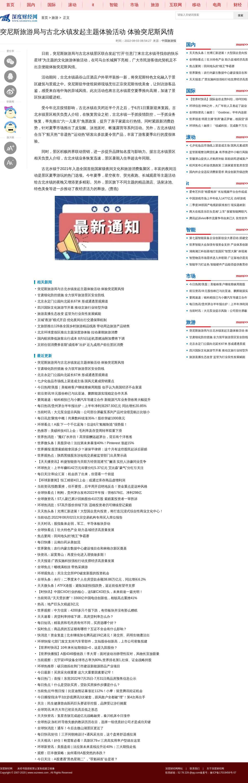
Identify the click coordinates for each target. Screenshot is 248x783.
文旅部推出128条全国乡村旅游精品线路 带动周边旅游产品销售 (83, 326)
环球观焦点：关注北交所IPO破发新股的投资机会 (73, 573)
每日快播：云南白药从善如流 (58, 542)
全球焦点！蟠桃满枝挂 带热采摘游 (62, 567)
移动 (196, 4)
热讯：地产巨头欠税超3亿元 (58, 604)
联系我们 (195, 768)
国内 (31, 4)
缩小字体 (10, 163)
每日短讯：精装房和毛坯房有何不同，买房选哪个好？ (77, 623)
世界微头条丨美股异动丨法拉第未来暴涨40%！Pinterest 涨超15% (85, 443)
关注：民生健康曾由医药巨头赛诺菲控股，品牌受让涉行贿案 (82, 703)
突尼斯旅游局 (59, 267)
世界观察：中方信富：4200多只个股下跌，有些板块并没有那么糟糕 (87, 610)
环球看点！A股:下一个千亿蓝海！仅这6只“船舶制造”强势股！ (82, 424)
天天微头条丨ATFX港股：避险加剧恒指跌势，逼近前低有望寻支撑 (86, 585)
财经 (238, 4)
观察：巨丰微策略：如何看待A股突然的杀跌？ (71, 753)
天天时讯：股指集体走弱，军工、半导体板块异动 (73, 523)
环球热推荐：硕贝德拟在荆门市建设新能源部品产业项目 (78, 666)
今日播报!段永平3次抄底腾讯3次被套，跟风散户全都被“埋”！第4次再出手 (91, 697)
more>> (242, 44)
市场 (134, 4)
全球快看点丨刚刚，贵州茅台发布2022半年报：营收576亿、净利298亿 (89, 492)
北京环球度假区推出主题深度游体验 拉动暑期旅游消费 (77, 332)
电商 (217, 4)
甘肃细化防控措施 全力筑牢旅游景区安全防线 (70, 295)
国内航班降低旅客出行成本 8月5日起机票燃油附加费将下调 (81, 338)
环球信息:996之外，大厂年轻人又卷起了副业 (218, 105)
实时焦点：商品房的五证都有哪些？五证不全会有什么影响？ (82, 629)
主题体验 (83, 267)
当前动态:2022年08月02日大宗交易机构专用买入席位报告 (80, 517)
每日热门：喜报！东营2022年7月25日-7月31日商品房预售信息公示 (86, 678)
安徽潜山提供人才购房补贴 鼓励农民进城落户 (218, 158)
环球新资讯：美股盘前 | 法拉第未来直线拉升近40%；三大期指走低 (86, 746)
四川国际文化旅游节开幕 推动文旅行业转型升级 (72, 307)
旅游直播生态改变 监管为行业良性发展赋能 (69, 313)
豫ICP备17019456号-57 (223, 772)
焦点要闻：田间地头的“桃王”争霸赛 (63, 536)
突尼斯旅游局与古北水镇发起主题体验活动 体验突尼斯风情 (80, 289)
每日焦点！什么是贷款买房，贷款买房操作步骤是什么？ (78, 685)
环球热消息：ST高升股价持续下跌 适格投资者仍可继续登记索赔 (84, 505)
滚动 (72, 4)
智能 (114, 4)
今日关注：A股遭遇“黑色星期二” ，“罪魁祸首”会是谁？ (77, 759)
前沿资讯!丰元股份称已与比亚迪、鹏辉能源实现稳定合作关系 (82, 393)
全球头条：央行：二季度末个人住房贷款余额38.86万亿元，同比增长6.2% (91, 579)
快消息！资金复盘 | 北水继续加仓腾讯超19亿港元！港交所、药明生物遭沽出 (93, 635)
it (93, 4)
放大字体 (10, 148)
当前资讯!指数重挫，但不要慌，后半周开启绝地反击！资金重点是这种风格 (92, 486)
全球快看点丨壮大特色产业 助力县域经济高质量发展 (75, 530)
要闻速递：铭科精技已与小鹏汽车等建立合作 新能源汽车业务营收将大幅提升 (94, 399)
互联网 (175, 4)
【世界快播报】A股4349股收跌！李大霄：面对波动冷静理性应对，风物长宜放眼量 (98, 654)
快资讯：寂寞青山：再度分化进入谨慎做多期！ (72, 554)
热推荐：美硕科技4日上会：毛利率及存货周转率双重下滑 (79, 430)
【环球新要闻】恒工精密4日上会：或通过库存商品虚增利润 (81, 480)
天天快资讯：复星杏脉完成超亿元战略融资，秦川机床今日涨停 (83, 716)
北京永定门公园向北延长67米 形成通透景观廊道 (72, 301)
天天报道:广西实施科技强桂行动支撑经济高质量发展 (75, 561)
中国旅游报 (169, 40)
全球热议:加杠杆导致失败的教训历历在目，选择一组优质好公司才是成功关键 (94, 722)
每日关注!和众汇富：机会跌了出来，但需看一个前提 (75, 474)
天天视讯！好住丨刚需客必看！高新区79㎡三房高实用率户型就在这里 (88, 740)
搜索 (240, 15)
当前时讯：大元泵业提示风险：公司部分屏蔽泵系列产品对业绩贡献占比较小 (93, 412)
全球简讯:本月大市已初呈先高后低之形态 (67, 709)
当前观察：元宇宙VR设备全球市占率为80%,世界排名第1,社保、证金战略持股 (94, 660)
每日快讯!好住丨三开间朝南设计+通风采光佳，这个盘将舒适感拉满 (86, 734)
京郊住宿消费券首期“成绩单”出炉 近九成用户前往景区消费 (80, 344)
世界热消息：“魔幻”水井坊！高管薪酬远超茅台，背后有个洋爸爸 (84, 437)
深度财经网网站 (174, 768)
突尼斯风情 (95, 267)
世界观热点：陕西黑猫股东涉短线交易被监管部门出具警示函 (82, 455)
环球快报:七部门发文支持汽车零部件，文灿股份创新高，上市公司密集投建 (92, 641)
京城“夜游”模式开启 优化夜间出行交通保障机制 (72, 320)
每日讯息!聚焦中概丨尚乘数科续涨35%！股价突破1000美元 (81, 418)
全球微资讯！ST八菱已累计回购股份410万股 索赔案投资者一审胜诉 (87, 499)
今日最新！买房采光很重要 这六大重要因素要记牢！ (75, 672)
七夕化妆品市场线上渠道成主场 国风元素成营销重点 (75, 381)
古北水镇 (73, 267)
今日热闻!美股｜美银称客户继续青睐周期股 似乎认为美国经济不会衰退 (89, 387)
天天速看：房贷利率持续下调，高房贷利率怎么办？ (75, 616)
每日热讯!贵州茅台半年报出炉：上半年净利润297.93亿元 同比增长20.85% (92, 406)
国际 (52, 4)
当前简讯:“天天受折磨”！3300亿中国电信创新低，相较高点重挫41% (87, 598)
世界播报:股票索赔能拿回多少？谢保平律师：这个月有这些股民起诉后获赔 (92, 449)
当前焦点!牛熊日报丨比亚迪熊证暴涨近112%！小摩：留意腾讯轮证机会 (90, 691)
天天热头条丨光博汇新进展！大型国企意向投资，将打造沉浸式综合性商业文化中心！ (100, 511)
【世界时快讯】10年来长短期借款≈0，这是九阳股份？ (77, 647)
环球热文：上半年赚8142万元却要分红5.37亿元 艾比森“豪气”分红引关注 (90, 468)
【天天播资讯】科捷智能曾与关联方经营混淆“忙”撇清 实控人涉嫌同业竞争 (91, 461)
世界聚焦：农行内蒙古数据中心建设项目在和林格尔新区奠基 (82, 548)
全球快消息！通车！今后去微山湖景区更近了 (70, 728)
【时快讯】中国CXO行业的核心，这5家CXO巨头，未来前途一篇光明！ (90, 592)
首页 (10, 4)
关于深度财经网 (215, 768)
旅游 (155, 4)
